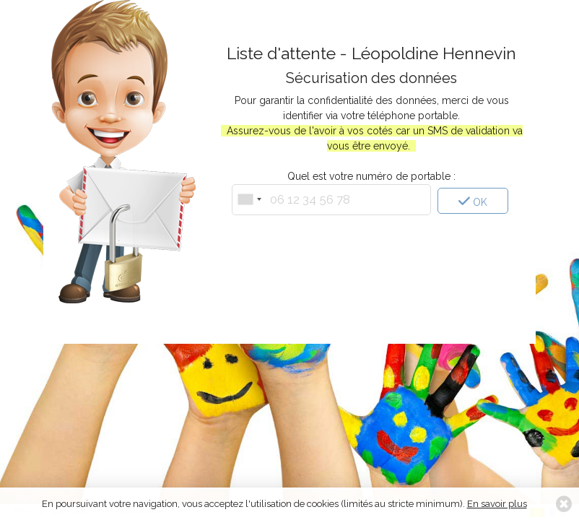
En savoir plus (497, 503)
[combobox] (249, 199)
